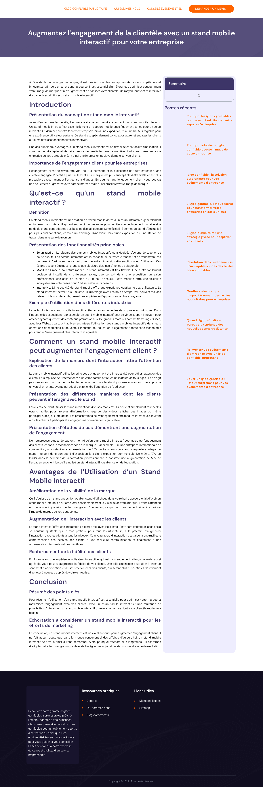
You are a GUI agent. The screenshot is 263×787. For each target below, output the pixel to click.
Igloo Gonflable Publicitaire (85, 9)
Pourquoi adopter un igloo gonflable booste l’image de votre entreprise (207, 149)
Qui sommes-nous (127, 9)
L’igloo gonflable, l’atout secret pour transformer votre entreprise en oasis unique (210, 208)
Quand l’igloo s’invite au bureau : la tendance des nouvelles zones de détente (207, 324)
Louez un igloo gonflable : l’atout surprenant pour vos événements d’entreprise (207, 383)
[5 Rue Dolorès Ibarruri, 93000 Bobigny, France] (210, 724)
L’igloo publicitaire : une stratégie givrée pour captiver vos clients (209, 237)
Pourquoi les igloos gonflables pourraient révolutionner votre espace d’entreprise (209, 120)
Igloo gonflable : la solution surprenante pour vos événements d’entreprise (207, 179)
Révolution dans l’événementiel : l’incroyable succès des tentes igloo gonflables (210, 266)
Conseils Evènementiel (164, 9)
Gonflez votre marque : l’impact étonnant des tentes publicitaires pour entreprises (209, 295)
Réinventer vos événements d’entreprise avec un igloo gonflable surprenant (207, 354)
